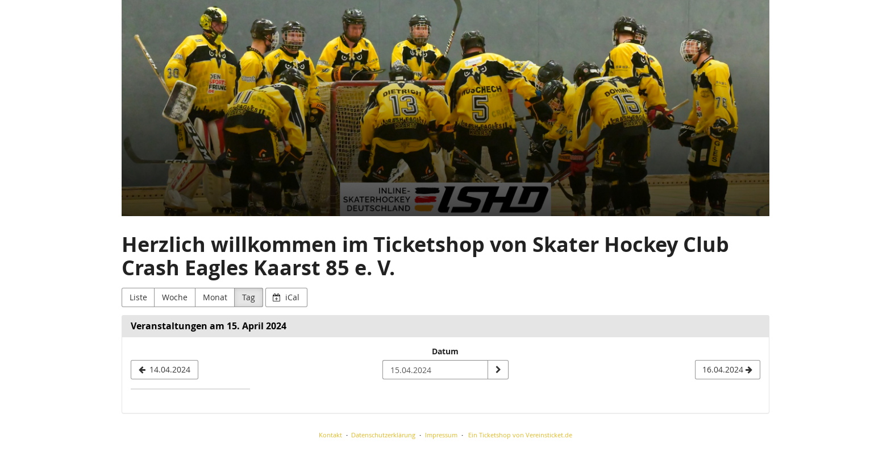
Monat (215, 297)
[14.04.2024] (164, 369)
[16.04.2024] (727, 369)
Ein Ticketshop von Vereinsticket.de (520, 435)
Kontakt (330, 435)
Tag (248, 297)
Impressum (441, 435)
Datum (445, 351)
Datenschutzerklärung (383, 435)
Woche (175, 297)
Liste (138, 297)
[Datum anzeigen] (498, 369)
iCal (286, 297)
